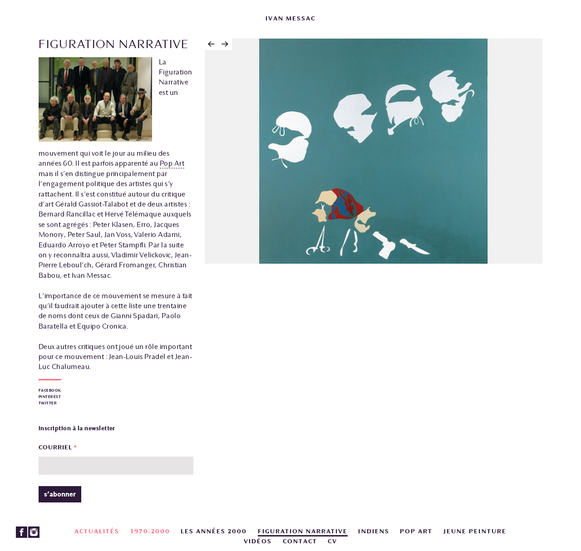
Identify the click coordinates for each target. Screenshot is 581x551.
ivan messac (290, 18)
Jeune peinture (475, 531)
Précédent (211, 44)
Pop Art (172, 163)
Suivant (225, 44)
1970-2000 (150, 531)
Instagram (33, 532)
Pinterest (50, 397)
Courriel (58, 447)
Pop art (416, 531)
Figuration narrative (303, 531)
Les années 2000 (214, 531)
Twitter (48, 403)
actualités (96, 531)
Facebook (50, 390)
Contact (300, 541)
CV (332, 541)
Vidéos (258, 541)
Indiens (373, 531)
